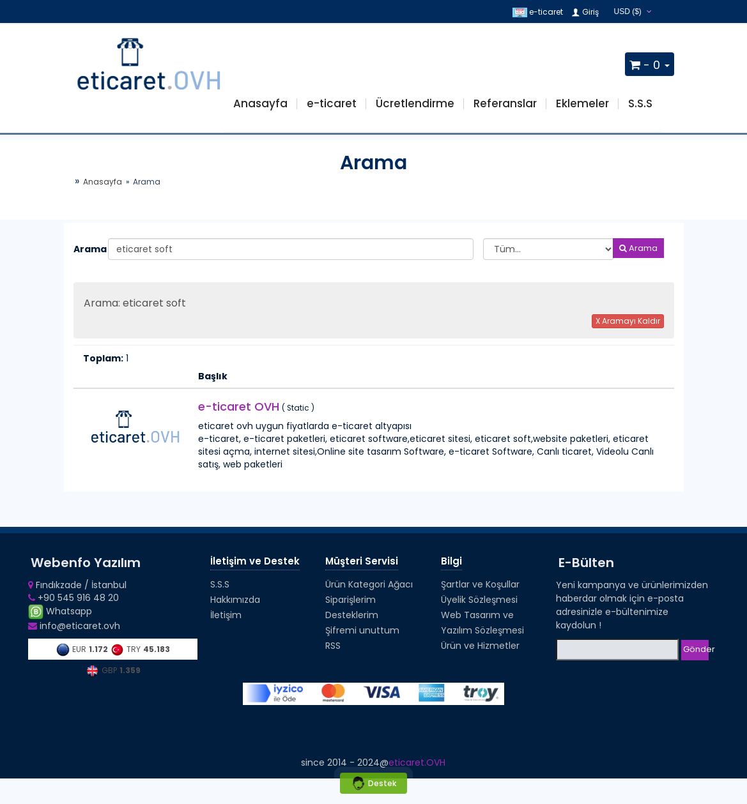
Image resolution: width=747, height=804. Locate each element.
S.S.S (640, 103)
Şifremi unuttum (362, 630)
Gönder (696, 649)
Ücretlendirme (415, 103)
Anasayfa (260, 103)
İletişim (226, 615)
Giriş (585, 11)
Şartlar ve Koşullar (480, 584)
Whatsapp (60, 611)
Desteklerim (351, 615)
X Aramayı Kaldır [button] (628, 320)
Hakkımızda (235, 599)
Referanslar (505, 103)
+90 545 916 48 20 (73, 597)
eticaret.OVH (417, 762)
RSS (333, 645)
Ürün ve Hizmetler (480, 645)
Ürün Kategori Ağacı (369, 584)
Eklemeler (582, 103)
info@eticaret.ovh (74, 625)
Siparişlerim (350, 599)
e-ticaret (537, 11)
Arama (86, 249)
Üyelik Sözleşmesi (479, 599)
